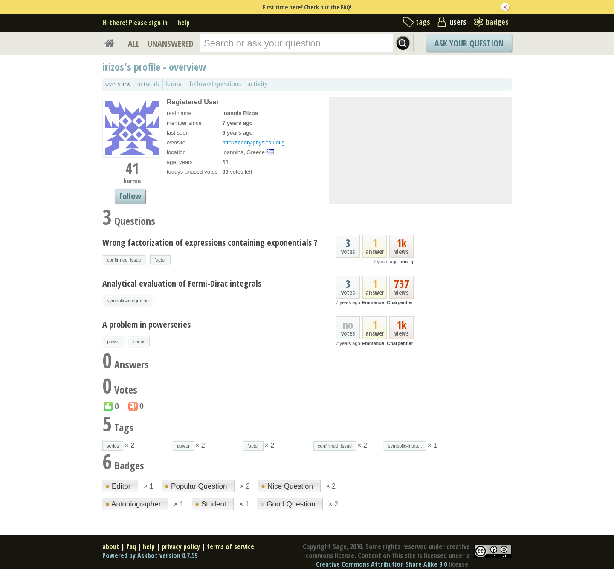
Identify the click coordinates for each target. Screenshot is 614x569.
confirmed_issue (124, 259)
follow (130, 196)
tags (423, 22)
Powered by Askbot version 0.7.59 (149, 555)
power (113, 341)
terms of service (230, 546)
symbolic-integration (128, 300)
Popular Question (197, 486)
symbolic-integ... (405, 445)
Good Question (288, 504)
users (457, 22)
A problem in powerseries (146, 324)
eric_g (406, 261)
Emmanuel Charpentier (387, 302)
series (139, 341)
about (110, 546)
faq (131, 546)
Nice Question (288, 486)
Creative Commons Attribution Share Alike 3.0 (381, 564)
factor (160, 259)
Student (211, 504)
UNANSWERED (171, 43)
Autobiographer (134, 504)
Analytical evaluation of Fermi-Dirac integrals (181, 283)
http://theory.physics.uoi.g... (255, 142)
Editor (119, 486)
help (184, 22)
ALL (133, 43)
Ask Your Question (469, 43)
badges (497, 22)
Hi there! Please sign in (135, 22)
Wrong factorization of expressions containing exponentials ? (209, 242)
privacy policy (181, 546)
